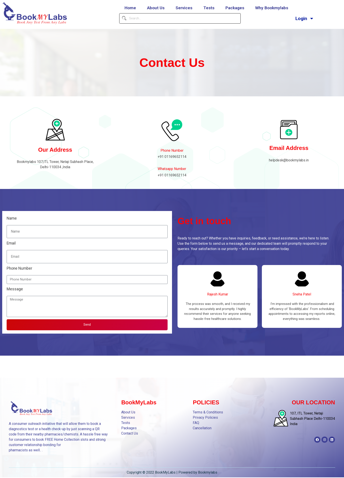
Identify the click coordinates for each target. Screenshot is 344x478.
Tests (208, 7)
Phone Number (172, 150)
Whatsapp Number (172, 169)
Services (184, 7)
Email (11, 243)
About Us (155, 7)
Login (304, 18)
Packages (234, 7)
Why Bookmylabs (271, 7)
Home (130, 7)
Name (12, 218)
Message (15, 289)
